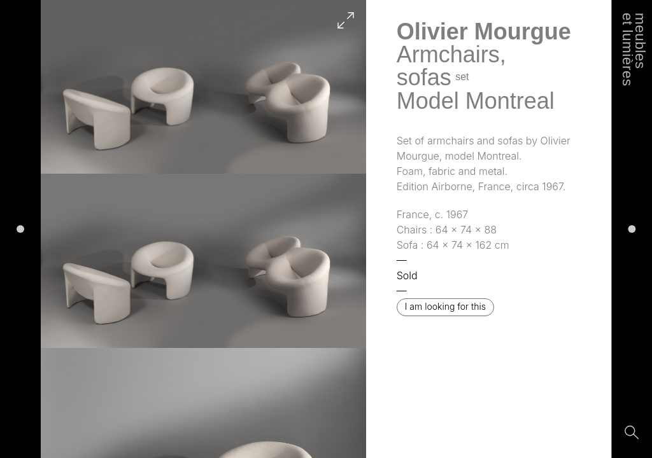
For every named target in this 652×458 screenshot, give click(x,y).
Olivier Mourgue (484, 31)
